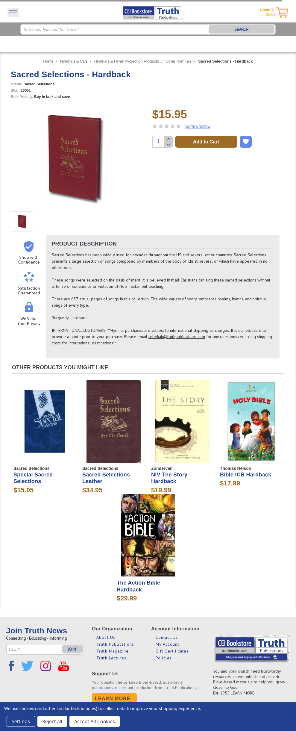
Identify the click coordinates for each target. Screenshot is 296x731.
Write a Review (197, 126)
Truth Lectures (111, 658)
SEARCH (241, 29)
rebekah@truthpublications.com (176, 336)
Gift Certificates (172, 651)
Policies (164, 658)
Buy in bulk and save (52, 97)
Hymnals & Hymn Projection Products (126, 61)
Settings (21, 721)
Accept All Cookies (94, 721)
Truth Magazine (112, 651)
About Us (105, 637)
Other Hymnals (179, 61)
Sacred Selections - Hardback (225, 61)
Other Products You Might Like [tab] (60, 367)
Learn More (112, 698)
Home (48, 61)
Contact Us (167, 637)
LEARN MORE (242, 693)
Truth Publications (115, 644)
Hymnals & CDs (74, 61)
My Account (167, 644)
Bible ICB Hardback (245, 475)
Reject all (52, 721)
